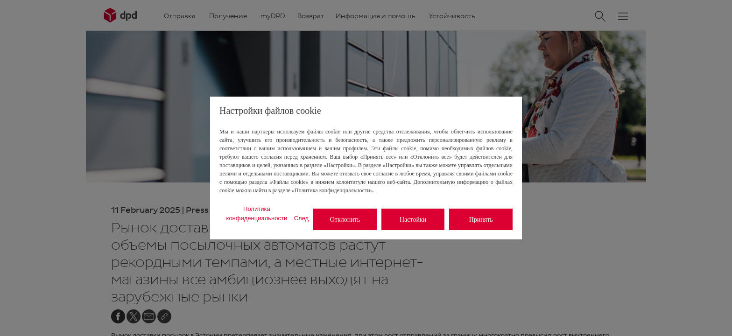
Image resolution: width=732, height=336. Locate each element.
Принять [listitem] (481, 219)
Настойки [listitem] (413, 219)
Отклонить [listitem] (345, 219)
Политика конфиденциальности (257, 213)
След (301, 218)
